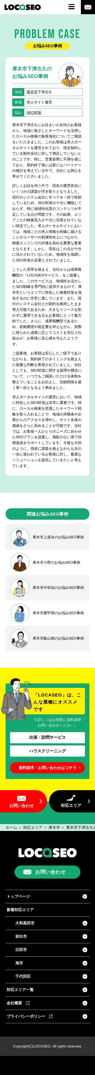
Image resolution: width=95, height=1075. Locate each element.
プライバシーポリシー (29, 1016)
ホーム (11, 827)
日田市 (21, 949)
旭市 (19, 963)
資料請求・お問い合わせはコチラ (48, 768)
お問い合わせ (21, 805)
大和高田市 (25, 923)
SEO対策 (34, 113)
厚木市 (32, 92)
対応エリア (71, 805)
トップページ (18, 896)
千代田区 (23, 976)
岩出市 (21, 936)
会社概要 (18, 1003)
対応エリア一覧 (20, 989)
